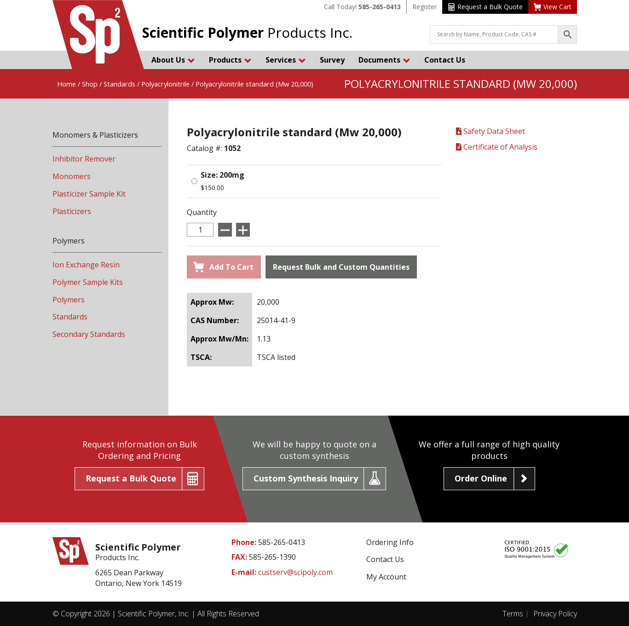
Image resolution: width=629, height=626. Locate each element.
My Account (386, 577)
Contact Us (444, 60)
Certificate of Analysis (496, 147)
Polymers (68, 300)
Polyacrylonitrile (165, 83)
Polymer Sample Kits (87, 282)
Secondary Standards (88, 334)
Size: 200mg (222, 175)
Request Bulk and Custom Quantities (341, 267)
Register (424, 6)
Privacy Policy (555, 614)
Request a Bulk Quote (485, 6)
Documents (384, 60)
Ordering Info (390, 542)
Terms (512, 614)
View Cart (552, 6)
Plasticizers (71, 211)
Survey (332, 60)
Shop (90, 83)
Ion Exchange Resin (86, 265)
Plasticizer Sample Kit (89, 194)
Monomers (71, 176)
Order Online (481, 478)
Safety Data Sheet (490, 131)
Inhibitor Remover (83, 159)
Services (285, 60)
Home (66, 83)
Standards (119, 83)
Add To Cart (224, 266)
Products (230, 60)
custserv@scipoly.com (295, 572)
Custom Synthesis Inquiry (306, 478)
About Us (173, 60)
